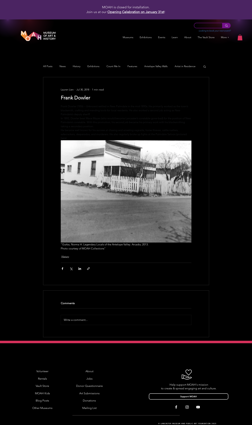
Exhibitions (93, 66)
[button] (146, 37)
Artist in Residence (185, 66)
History (76, 66)
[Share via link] (88, 268)
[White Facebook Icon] (176, 407)
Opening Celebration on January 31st (135, 12)
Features (132, 66)
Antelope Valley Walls (156, 66)
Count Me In (113, 66)
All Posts (47, 66)
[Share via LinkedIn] (79, 268)
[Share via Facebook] (62, 268)
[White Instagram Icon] (187, 407)
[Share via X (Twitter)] (71, 268)
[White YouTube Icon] (198, 407)
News (63, 66)
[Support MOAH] (188, 396)
